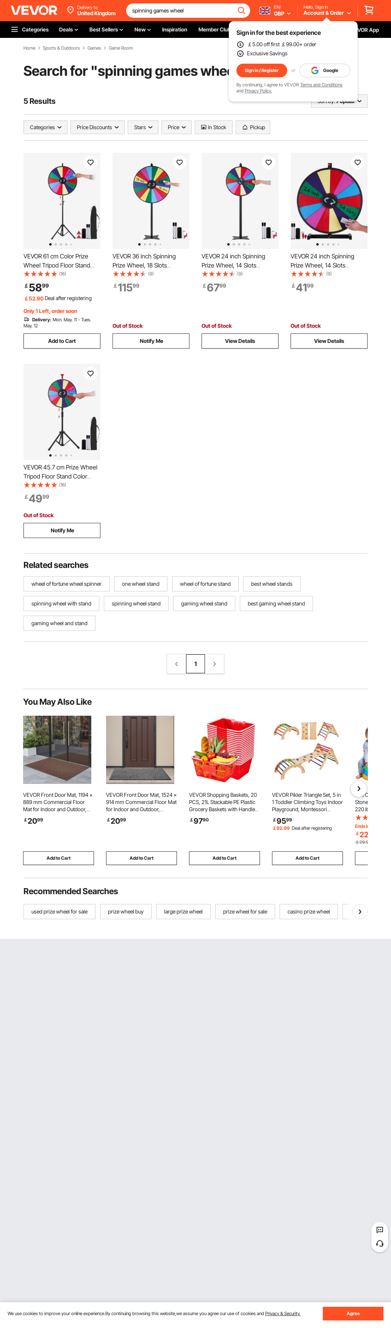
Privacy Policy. (258, 91)
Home (29, 48)
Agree (353, 1313)
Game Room (121, 48)
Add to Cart (62, 341)
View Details (240, 341)
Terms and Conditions (321, 85)
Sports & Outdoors (61, 48)
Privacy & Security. (282, 1313)
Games (94, 48)
